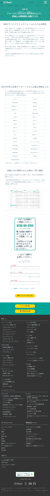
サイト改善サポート (7, 446)
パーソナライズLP (32, 348)
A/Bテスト (30, 340)
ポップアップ (31, 354)
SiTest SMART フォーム (34, 376)
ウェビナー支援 (31, 413)
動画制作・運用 (31, 406)
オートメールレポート (9, 365)
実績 (2, 438)
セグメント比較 (7, 386)
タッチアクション (8, 336)
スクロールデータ (8, 339)
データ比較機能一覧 (8, 381)
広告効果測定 (6, 412)
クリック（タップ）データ (10, 341)
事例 (2, 431)
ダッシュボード (31, 327)
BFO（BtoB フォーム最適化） (36, 373)
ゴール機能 (30, 332)
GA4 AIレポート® (8, 375)
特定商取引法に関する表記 (34, 438)
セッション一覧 (31, 329)
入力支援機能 (31, 369)
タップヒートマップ (8, 334)
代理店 (3, 441)
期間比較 (5, 384)
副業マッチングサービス (8, 443)
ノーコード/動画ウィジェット (35, 360)
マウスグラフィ (7, 329)
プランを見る (25, 306)
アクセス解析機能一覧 (33, 325)
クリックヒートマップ (9, 332)
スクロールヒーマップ (9, 327)
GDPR (3, 448)
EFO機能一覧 (31, 366)
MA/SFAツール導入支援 (34, 411)
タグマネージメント (8, 409)
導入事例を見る (25, 311)
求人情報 (28, 431)
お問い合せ (4, 462)
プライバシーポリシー (24, 288)
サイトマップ (30, 441)
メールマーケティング (9, 416)
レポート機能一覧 (8, 358)
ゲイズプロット (7, 352)
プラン (3, 429)
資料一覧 (4, 436)
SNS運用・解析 (7, 414)
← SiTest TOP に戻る (25, 479)
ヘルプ (3, 467)
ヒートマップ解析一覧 (9, 325)
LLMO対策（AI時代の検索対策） (12, 396)
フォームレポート (32, 371)
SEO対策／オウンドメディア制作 (12, 405)
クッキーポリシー (31, 436)
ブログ (3, 434)
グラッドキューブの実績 (33, 427)
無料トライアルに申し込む (25, 295)
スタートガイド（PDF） (8, 464)
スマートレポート (8, 360)
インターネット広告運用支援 (35, 404)
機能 (2, 318)
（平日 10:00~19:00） (25, 228)
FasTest (3, 450)
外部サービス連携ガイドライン (35, 446)
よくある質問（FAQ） (7, 460)
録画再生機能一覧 (8, 347)
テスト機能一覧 (31, 338)
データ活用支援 (31, 409)
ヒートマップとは (6, 427)
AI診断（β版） (7, 373)
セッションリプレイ (8, 349)
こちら (36, 53)
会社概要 (28, 429)
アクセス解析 (6, 402)
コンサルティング (6, 390)
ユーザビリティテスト (9, 407)
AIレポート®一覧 (8, 371)
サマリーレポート (8, 362)
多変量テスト (31, 342)
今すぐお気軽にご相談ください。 (25, 220)
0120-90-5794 (25, 225)
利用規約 (15, 288)
